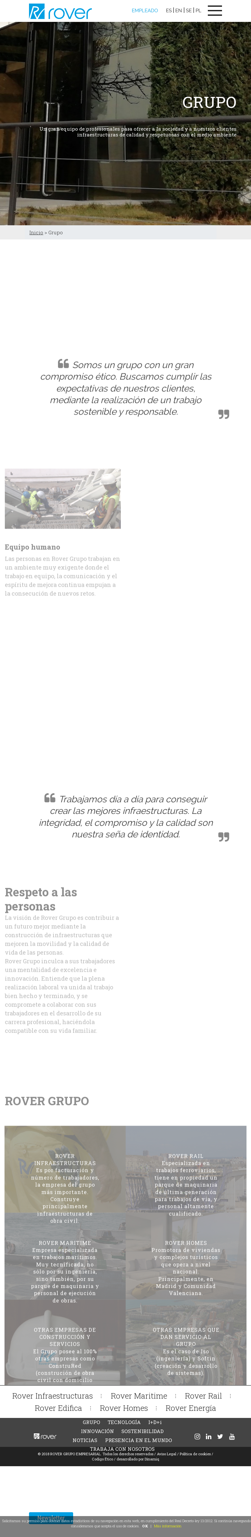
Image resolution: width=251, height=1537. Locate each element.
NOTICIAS (84, 1440)
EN (178, 11)
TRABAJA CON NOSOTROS (122, 1449)
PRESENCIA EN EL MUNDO (138, 1440)
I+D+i (155, 1422)
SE (189, 11)
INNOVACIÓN (97, 1431)
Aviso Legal (166, 1453)
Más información (167, 1525)
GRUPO (91, 1422)
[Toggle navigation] (215, 10)
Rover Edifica (58, 1408)
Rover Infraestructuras (52, 1396)
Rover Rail (203, 1396)
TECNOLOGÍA (124, 1422)
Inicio (36, 232)
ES (169, 11)
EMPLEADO (145, 11)
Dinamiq (152, 1459)
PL (198, 11)
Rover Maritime (139, 1396)
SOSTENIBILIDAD (142, 1431)
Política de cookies (195, 1453)
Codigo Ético (103, 1459)
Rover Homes (124, 1408)
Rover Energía (191, 1408)
